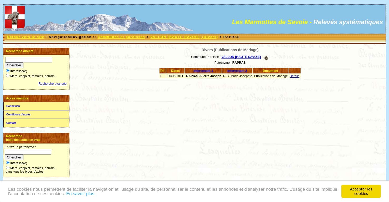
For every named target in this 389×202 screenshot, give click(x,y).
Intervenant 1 (203, 71)
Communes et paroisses (121, 37)
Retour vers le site (25, 37)
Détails (295, 76)
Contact (11, 122)
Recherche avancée (52, 84)
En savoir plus (80, 194)
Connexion (13, 106)
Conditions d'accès (18, 114)
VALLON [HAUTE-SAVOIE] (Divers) (184, 37)
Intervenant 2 (237, 71)
